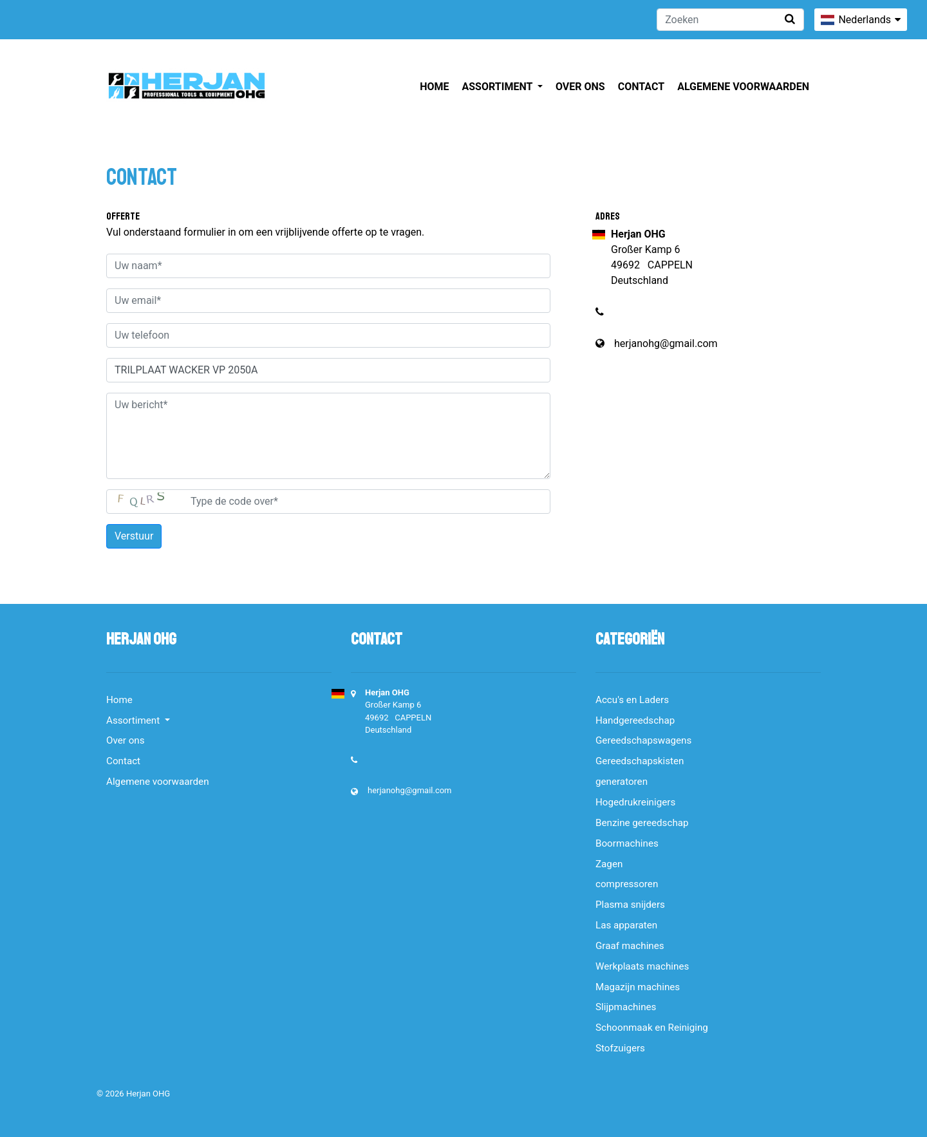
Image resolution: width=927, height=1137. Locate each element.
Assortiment (498, 86)
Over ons (580, 86)
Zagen (609, 864)
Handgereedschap (635, 720)
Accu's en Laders (632, 700)
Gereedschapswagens (643, 740)
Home (434, 86)
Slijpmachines (625, 1007)
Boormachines (627, 843)
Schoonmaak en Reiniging (651, 1027)
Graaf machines (629, 946)
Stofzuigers (620, 1048)
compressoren (626, 884)
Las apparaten (626, 925)
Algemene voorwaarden (743, 86)
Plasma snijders (630, 904)
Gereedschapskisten (639, 761)
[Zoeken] (730, 19)
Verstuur (134, 536)
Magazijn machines (637, 987)
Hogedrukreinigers (635, 802)
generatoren (621, 781)
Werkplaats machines (642, 966)
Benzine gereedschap (642, 823)
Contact (641, 86)
